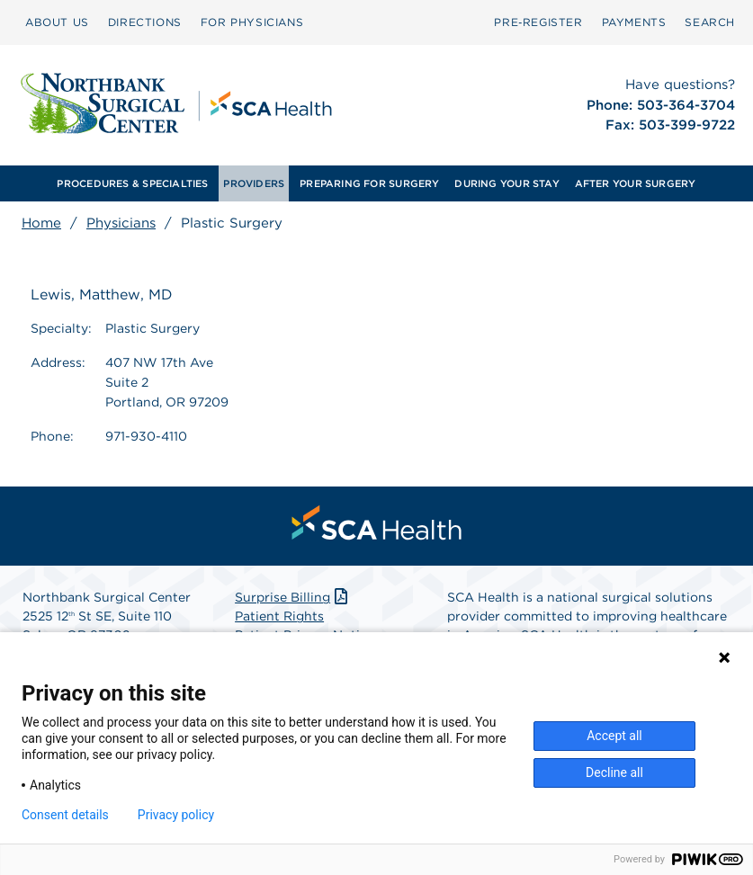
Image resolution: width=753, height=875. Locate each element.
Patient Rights (279, 616)
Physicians (121, 223)
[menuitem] (57, 22)
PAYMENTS (634, 22)
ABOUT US (57, 22)
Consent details (65, 815)
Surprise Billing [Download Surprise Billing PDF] (293, 597)
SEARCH (710, 22)
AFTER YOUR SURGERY (635, 183)
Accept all (614, 735)
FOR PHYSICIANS (252, 22)
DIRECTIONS (145, 22)
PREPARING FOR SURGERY (370, 183)
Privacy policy (176, 815)
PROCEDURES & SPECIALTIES (132, 183)
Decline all (614, 772)
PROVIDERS (253, 183)
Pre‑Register (538, 22)
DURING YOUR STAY (507, 183)
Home (41, 223)
